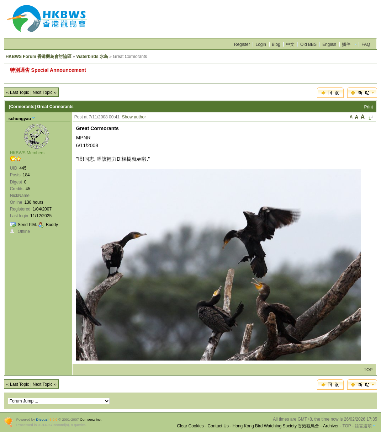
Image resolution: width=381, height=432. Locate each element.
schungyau (20, 118)
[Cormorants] (22, 106)
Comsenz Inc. (91, 419)
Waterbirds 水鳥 (92, 56)
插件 (346, 44)
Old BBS (308, 44)
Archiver (331, 425)
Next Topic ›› (45, 92)
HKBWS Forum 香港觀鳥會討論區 (39, 56)
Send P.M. (27, 224)
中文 (290, 44)
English (329, 44)
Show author (134, 116)
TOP (368, 369)
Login (260, 44)
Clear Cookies (190, 425)
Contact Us (218, 425)
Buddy (52, 224)
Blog (276, 44)
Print (368, 107)
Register (242, 44)
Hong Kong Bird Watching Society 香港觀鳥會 (276, 425)
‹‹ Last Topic (17, 92)
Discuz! (42, 419)
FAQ (365, 44)
